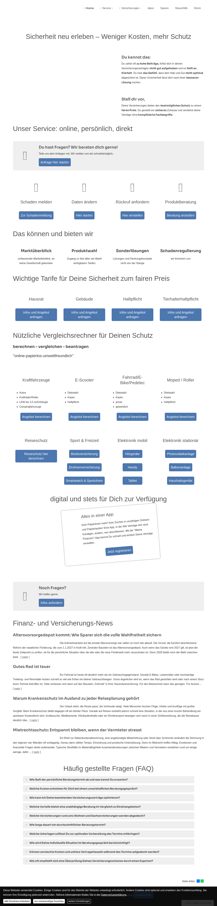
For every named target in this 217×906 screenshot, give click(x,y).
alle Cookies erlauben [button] (17, 901)
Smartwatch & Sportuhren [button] (84, 466)
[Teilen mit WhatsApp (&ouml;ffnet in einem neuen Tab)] (202, 865)
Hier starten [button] (84, 215)
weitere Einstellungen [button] (79, 901)
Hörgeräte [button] (132, 443)
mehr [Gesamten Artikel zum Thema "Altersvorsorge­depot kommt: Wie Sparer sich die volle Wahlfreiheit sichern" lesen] (25, 641)
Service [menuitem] (105, 8)
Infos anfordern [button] (53, 586)
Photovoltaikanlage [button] (180, 443)
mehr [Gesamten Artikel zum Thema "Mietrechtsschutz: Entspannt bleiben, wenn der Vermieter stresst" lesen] (36, 736)
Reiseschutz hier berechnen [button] (36, 443)
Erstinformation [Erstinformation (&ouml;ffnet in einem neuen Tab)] (97, 878)
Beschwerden (114, 878)
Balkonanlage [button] (181, 455)
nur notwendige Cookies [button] (49, 901)
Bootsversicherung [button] (84, 443)
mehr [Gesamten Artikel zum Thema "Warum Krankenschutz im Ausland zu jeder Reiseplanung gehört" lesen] (34, 704)
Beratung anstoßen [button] (180, 215)
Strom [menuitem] (197, 8)
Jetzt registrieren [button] (112, 536)
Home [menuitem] (89, 8)
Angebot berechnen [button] (36, 403)
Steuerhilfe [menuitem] (181, 8)
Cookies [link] (127, 878)
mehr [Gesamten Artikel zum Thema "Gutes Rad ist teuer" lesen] (17, 672)
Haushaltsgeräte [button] (180, 466)
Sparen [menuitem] (164, 8)
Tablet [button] (132, 466)
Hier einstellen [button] (132, 215)
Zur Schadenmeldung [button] (36, 215)
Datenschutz (81, 878)
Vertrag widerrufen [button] (144, 878)
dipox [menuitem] (151, 8)
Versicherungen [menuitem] (129, 8)
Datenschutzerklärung (113, 894)
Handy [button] (132, 455)
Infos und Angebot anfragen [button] (36, 310)
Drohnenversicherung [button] (84, 455)
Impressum (67, 878)
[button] (78, 763)
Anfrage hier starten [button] (56, 163)
